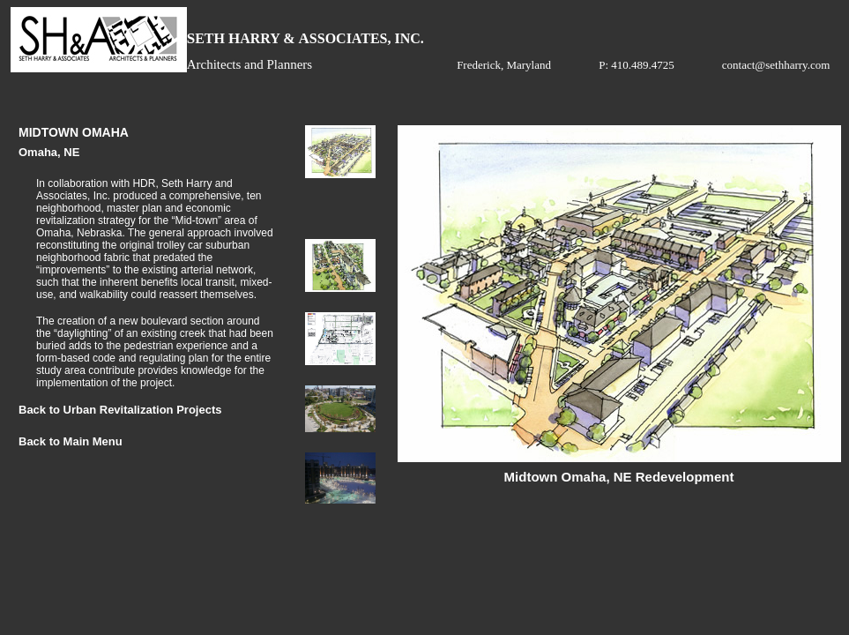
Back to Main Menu (71, 441)
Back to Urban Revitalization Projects (120, 409)
